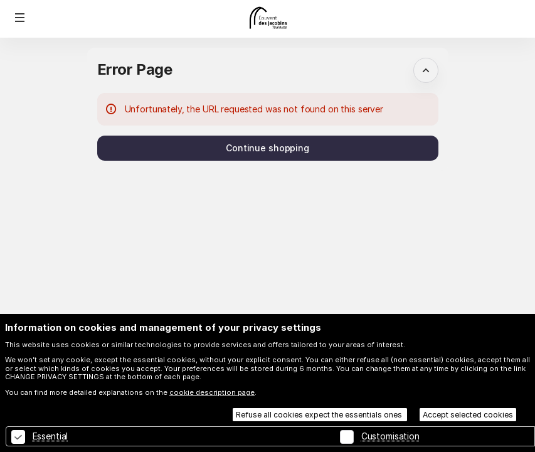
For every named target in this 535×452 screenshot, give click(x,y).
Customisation (390, 436)
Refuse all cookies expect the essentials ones (320, 414)
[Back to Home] (267, 19)
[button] (20, 17)
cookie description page (212, 392)
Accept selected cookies (468, 414)
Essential (50, 436)
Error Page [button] (134, 69)
